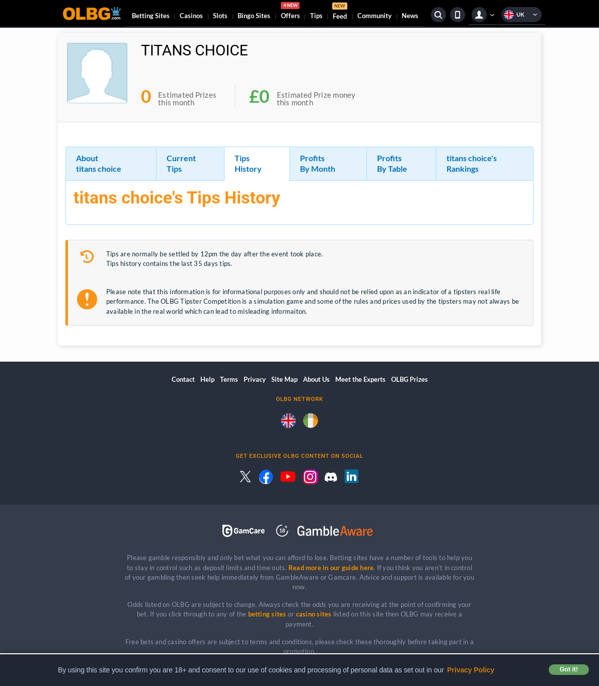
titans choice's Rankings (471, 163)
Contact (183, 379)
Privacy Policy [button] (470, 670)
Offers (290, 12)
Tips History (248, 163)
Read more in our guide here (330, 568)
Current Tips (181, 163)
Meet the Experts (360, 379)
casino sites (314, 614)
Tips (316, 16)
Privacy (255, 379)
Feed (339, 12)
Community (374, 16)
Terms (229, 379)
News (410, 16)
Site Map (284, 379)
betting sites (267, 614)
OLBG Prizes (409, 379)
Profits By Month (317, 163)
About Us (316, 379)
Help (207, 379)
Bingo (254, 16)
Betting (151, 16)
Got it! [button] (569, 669)
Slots (220, 16)
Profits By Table (392, 163)
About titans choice (98, 163)
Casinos (191, 16)
